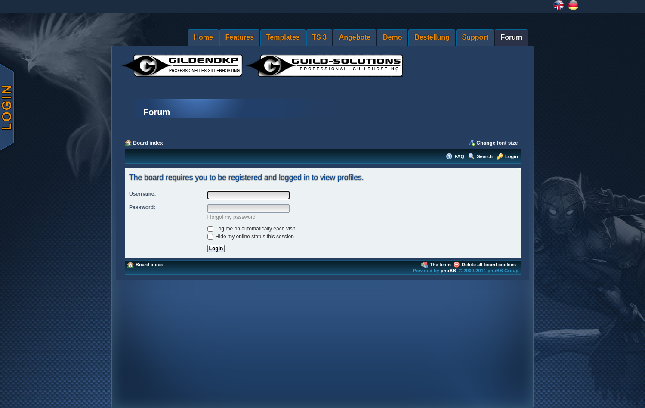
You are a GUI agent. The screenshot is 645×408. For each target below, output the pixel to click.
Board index (148, 143)
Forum (511, 37)
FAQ (459, 156)
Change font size (497, 143)
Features (239, 37)
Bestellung (432, 37)
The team (440, 264)
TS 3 (319, 37)
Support (475, 37)
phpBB (448, 270)
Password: (142, 207)
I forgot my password (231, 217)
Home (203, 37)
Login (511, 156)
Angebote (355, 37)
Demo (392, 37)
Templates (283, 37)
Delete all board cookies (489, 264)
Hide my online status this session (250, 237)
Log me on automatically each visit (251, 229)
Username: (142, 194)
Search (485, 156)
